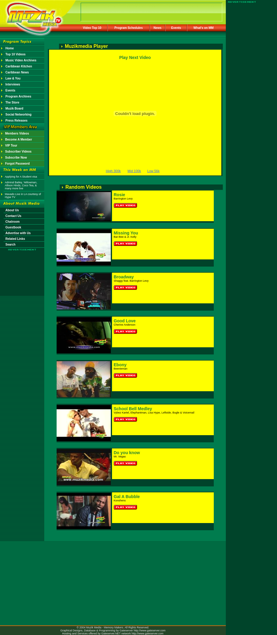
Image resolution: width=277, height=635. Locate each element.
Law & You (12, 78)
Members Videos (17, 133)
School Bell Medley (133, 408)
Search (10, 244)
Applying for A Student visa (21, 176)
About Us (12, 210)
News (157, 27)
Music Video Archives (20, 60)
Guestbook (13, 227)
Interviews (12, 84)
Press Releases (16, 120)
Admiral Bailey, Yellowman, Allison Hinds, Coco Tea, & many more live (21, 185)
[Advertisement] (22, 268)
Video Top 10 (92, 27)
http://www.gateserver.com (150, 630)
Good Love (125, 320)
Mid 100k (134, 171)
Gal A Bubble (127, 496)
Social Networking (18, 114)
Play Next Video (135, 57)
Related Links (15, 238)
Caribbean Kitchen (18, 66)
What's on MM (204, 27)
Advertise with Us (18, 233)
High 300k (113, 171)
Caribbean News (17, 72)
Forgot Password (17, 163)
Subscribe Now (16, 157)
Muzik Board (14, 108)
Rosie (119, 194)
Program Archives (18, 96)
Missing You (126, 233)
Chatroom (12, 221)
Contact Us (13, 216)
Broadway (124, 276)
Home (9, 48)
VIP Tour (11, 145)
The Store (12, 102)
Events (176, 27)
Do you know (127, 452)
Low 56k (153, 171)
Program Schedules (128, 27)
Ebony (120, 364)
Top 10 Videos (15, 54)
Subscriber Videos (18, 151)
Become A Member (18, 139)
